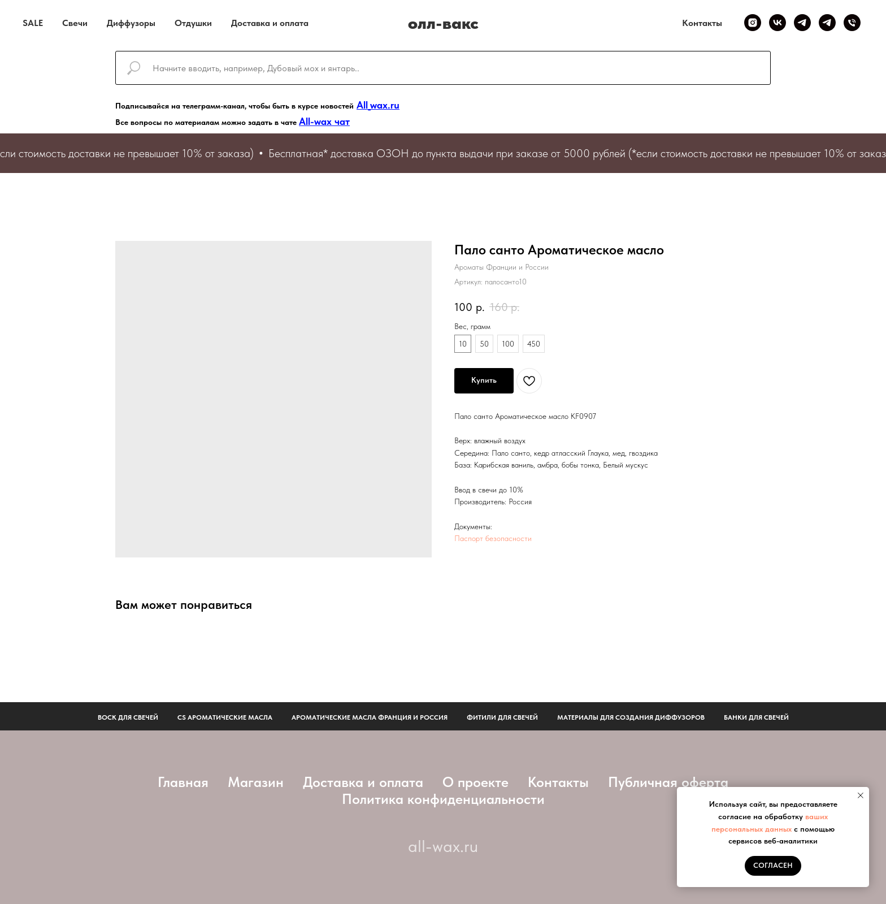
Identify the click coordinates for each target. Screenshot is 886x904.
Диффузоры (131, 23)
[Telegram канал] (802, 22)
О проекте (475, 781)
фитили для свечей (502, 717)
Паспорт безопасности (493, 538)
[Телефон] (852, 22)
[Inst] (752, 22)
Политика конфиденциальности (443, 798)
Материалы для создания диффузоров (631, 717)
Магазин (256, 781)
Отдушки (193, 23)
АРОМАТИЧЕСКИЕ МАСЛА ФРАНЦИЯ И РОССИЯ (370, 717)
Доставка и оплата (270, 23)
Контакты (702, 23)
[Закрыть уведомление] (860, 795)
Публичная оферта (668, 781)
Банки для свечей (756, 717)
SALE (33, 23)
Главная (183, 781)
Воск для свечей (128, 717)
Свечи (75, 23)
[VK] (777, 22)
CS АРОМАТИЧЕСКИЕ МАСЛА (224, 717)
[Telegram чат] (827, 22)
